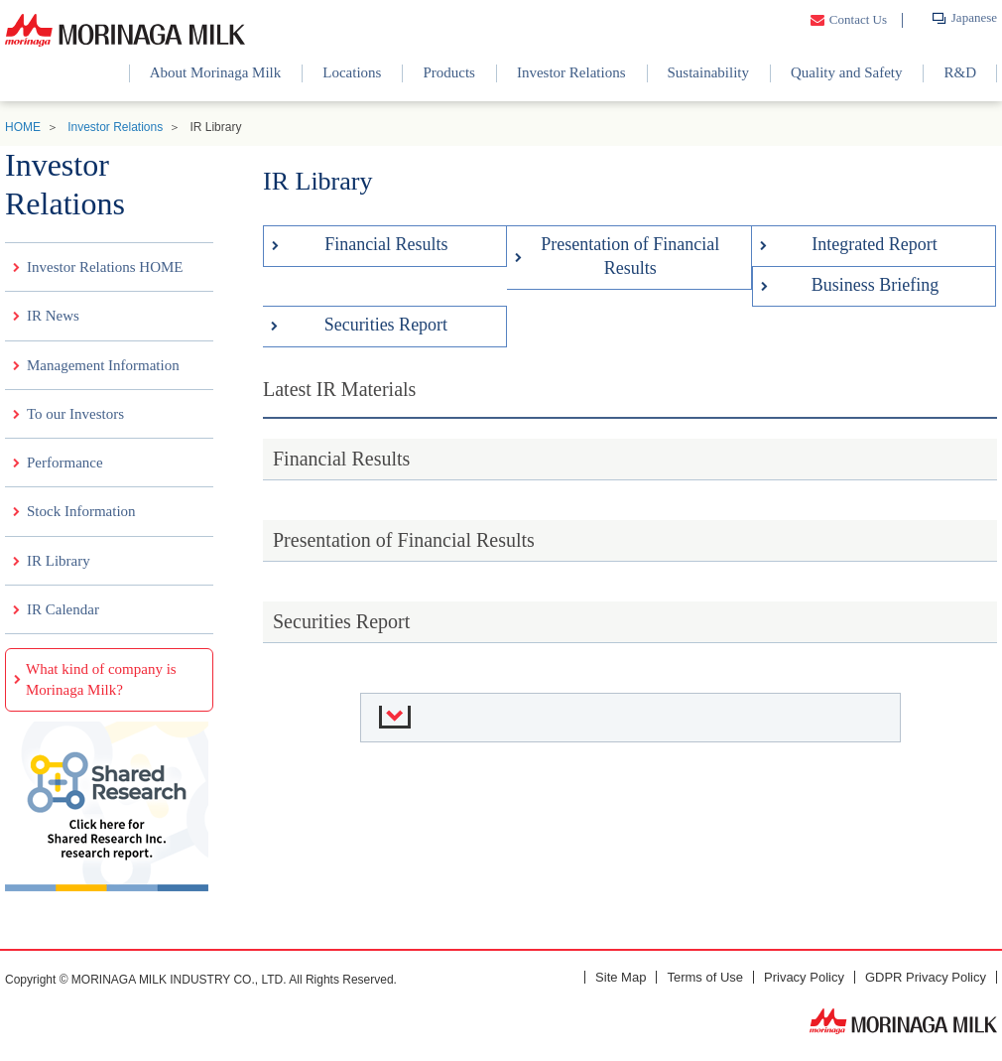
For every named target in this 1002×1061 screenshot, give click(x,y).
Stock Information (81, 511)
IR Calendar (63, 609)
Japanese (974, 17)
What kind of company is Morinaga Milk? (101, 679)
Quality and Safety (846, 72)
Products (449, 72)
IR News (53, 316)
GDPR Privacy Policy (925, 977)
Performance (65, 462)
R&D (959, 72)
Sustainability (709, 72)
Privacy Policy (804, 977)
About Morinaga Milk (216, 72)
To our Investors (75, 414)
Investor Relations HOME (105, 267)
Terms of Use (705, 977)
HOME (23, 127)
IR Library (58, 561)
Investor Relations (571, 72)
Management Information (103, 365)
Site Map (620, 977)
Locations (351, 72)
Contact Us (858, 20)
